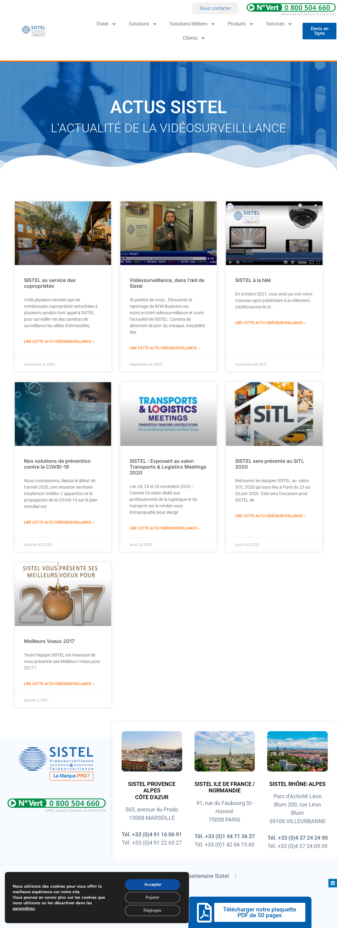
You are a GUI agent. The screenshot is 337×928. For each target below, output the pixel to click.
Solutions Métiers (192, 24)
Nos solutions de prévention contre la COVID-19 (57, 464)
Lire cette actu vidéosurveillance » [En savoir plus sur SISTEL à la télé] (270, 323)
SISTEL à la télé (253, 280)
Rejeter (152, 897)
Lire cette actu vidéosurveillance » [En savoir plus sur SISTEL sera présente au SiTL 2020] (270, 516)
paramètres (24, 908)
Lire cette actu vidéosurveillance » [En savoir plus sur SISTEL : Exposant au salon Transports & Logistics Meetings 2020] (165, 528)
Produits (241, 24)
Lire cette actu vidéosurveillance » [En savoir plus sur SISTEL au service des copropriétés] (59, 341)
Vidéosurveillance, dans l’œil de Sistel (167, 283)
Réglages (152, 910)
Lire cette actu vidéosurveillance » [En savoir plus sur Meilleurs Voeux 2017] (59, 684)
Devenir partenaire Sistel (198, 876)
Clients (194, 38)
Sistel (106, 24)
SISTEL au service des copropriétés (50, 283)
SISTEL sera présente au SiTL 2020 (269, 464)
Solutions (143, 24)
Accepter (152, 884)
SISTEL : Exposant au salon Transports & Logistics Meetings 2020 (168, 467)
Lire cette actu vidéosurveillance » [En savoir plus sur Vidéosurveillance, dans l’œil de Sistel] (165, 348)
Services (279, 24)
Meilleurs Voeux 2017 (49, 641)
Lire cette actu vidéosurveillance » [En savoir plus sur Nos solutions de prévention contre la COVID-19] (59, 522)
